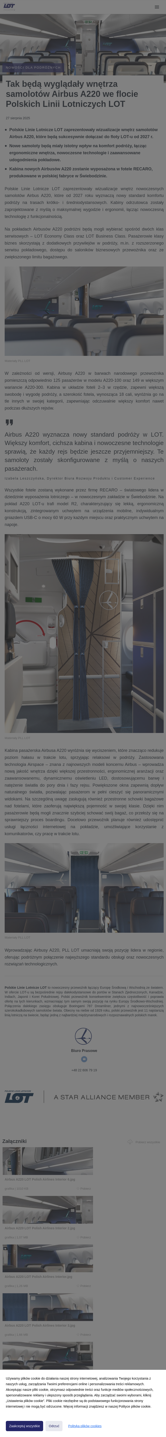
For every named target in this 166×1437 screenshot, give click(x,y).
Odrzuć (54, 1426)
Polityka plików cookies (84, 1426)
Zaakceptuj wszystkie (24, 1426)
